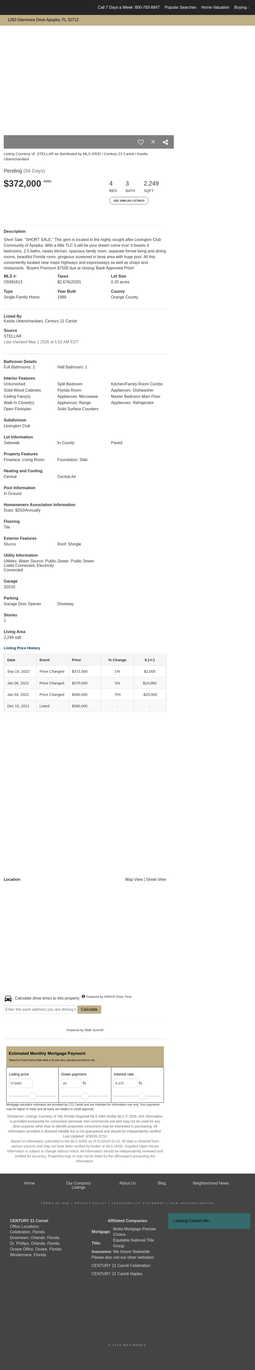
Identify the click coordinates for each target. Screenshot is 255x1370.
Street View (156, 879)
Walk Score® (94, 1030)
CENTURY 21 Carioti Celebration (121, 1265)
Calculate (89, 1009)
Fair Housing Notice (192, 1203)
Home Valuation (215, 7)
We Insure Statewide (131, 1252)
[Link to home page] (9, 7)
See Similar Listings (129, 200)
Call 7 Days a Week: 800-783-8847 (129, 7)
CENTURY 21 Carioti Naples (117, 1274)
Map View (134, 879)
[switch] (140, 142)
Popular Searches (180, 7)
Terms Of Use (55, 1203)
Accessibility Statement (138, 1203)
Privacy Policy (91, 1203)
